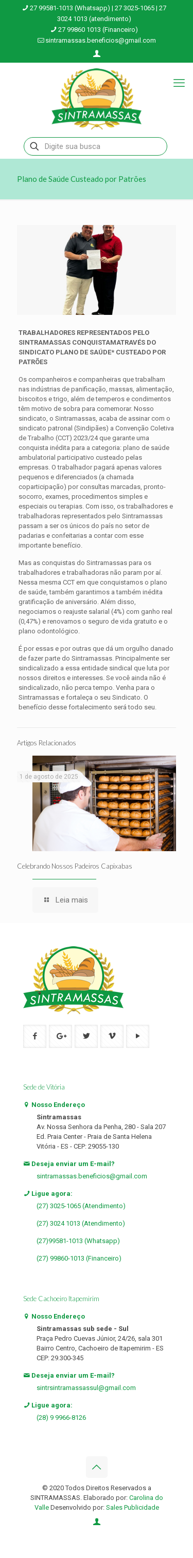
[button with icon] (34, 1036)
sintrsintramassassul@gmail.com (86, 1388)
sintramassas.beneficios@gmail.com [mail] (100, 40)
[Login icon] (97, 54)
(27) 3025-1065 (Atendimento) (81, 1206)
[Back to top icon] (97, 1467)
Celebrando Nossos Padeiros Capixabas (74, 866)
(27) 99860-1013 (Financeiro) (79, 1258)
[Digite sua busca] (96, 146)
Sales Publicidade (132, 1507)
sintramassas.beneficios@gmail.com (92, 1176)
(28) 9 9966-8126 (61, 1417)
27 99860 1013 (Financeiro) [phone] (98, 29)
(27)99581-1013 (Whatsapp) (78, 1241)
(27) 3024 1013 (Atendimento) (81, 1223)
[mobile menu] (179, 83)
